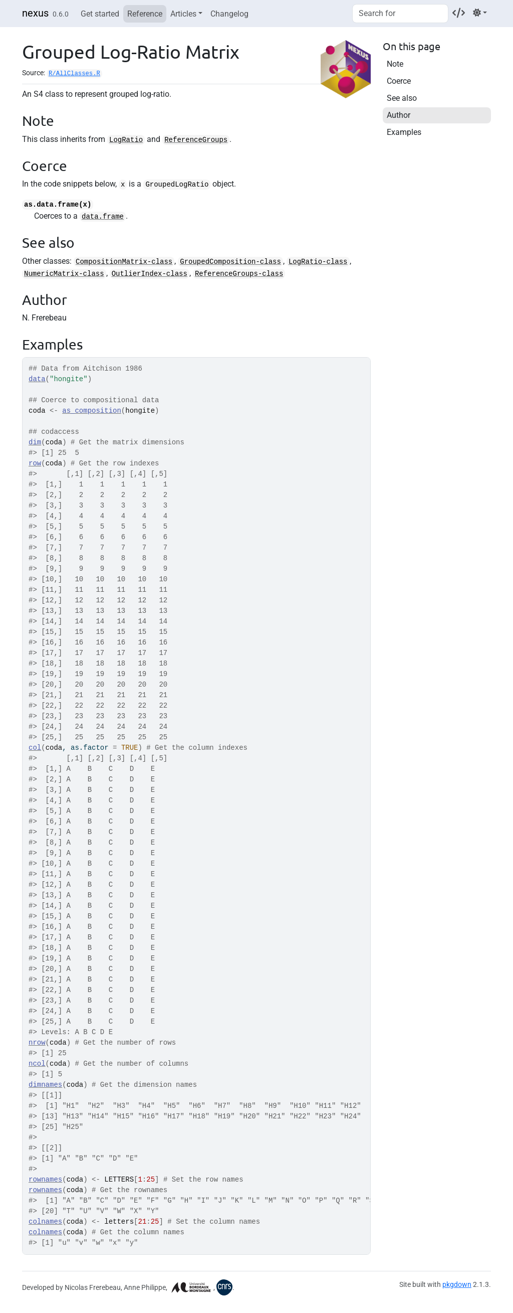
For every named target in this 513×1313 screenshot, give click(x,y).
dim (35, 442)
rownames (45, 1180)
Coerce (399, 81)
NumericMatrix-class (64, 274)
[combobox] (400, 13)
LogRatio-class (318, 262)
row (35, 463)
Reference (144, 14)
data (37, 379)
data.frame (103, 217)
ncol (37, 1064)
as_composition (91, 411)
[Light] (480, 13)
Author (398, 115)
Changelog (229, 14)
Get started (100, 14)
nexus (35, 13)
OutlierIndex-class (149, 274)
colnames (45, 1222)
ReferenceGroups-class (239, 274)
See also (402, 98)
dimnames (45, 1085)
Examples (404, 132)
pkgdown (456, 1284)
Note (395, 64)
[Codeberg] (458, 13)
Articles (183, 14)
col (35, 748)
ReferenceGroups (195, 140)
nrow (37, 1043)
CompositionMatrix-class (124, 262)
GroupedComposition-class (230, 262)
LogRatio (126, 140)
